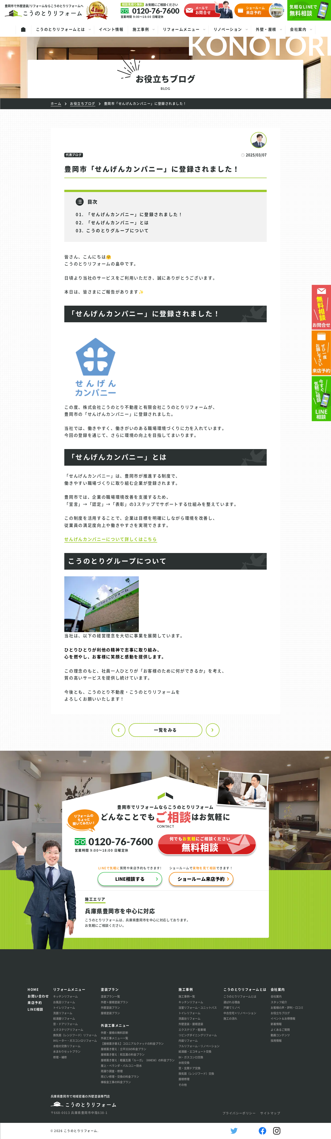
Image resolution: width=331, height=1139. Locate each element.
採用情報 (276, 1040)
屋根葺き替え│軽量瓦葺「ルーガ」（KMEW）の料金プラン (138, 1060)
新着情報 (276, 1024)
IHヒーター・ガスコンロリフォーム (75, 1040)
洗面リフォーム (62, 1013)
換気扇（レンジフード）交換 (196, 1073)
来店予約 (35, 1002)
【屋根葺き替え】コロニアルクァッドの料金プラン (132, 1043)
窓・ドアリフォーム (65, 1024)
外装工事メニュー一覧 (114, 1038)
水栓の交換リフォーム (66, 1046)
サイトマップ (270, 1113)
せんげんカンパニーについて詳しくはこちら (110, 539)
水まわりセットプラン (66, 1051)
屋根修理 (184, 1079)
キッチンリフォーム (65, 996)
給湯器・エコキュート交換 (195, 1051)
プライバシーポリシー (239, 1113)
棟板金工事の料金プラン (116, 1082)
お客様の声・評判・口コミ (287, 1007)
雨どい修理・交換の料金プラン (120, 1076)
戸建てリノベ (231, 1007)
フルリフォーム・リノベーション (199, 1046)
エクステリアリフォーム (68, 1030)
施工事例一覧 (187, 996)
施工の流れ (230, 1018)
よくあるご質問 (280, 1030)
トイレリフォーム (64, 1007)
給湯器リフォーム (64, 1018)
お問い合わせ (38, 996)
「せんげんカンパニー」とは (117, 223)
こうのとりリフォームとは (239, 996)
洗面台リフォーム (189, 1018)
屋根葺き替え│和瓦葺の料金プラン (123, 1054)
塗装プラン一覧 (110, 996)
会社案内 (276, 996)
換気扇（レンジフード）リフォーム (75, 1035)
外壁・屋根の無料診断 (114, 1033)
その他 (183, 1085)
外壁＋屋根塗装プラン (114, 1002)
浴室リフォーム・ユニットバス (198, 1007)
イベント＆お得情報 (283, 1018)
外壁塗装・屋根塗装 (191, 1024)
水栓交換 (184, 1063)
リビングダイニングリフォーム (198, 1035)
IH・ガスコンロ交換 (191, 1057)
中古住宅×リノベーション (239, 1013)
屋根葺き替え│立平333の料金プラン (123, 1049)
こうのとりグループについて (117, 230)
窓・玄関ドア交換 (189, 1068)
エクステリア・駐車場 (192, 1030)
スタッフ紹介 (279, 1002)
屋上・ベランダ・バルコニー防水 (121, 1066)
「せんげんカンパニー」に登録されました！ (134, 214)
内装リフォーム (188, 1040)
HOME (33, 989)
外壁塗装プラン (110, 1007)
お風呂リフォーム (64, 1002)
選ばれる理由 (231, 1002)
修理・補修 (60, 1057)
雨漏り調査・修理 (112, 1071)
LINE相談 (35, 1009)
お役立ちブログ (280, 1013)
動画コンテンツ (280, 1035)
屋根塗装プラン (110, 1013)
